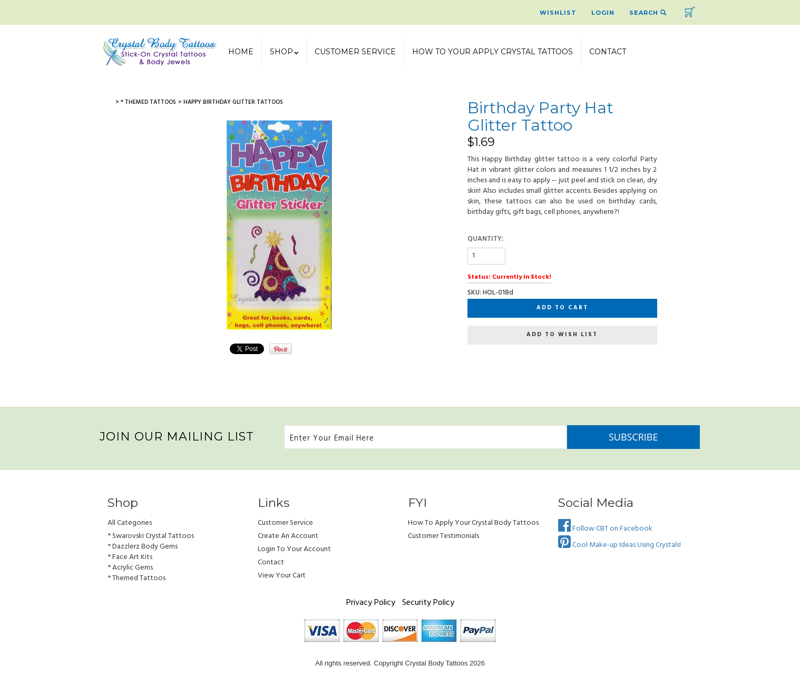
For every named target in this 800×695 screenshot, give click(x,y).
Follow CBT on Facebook (605, 529)
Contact (607, 51)
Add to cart (562, 307)
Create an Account (288, 536)
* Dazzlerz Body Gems (143, 547)
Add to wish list (562, 334)
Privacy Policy (370, 603)
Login (602, 12)
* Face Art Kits (130, 557)
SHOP (284, 51)
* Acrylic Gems (130, 568)
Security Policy (428, 603)
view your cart (282, 576)
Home (240, 51)
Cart (689, 12)
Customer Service (355, 51)
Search (648, 12)
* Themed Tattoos (136, 578)
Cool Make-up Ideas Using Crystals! (619, 545)
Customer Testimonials (443, 536)
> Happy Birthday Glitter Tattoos (230, 102)
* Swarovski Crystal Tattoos (151, 536)
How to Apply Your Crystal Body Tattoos (473, 523)
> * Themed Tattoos (145, 102)
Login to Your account (294, 549)
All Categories (130, 523)
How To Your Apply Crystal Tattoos (492, 51)
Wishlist (558, 12)
